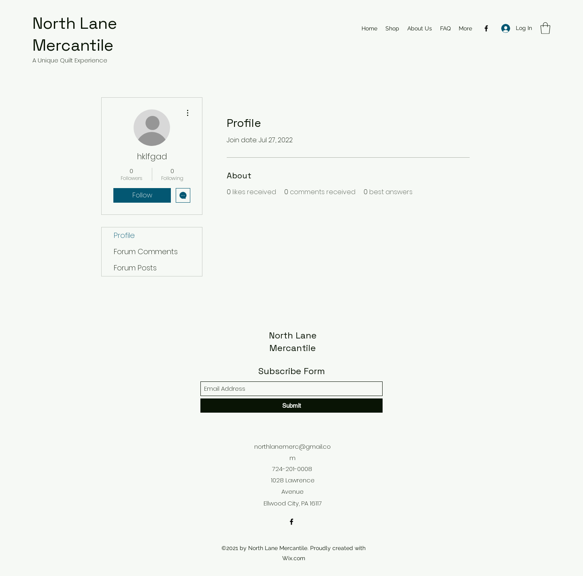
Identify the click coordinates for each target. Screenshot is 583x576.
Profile (124, 235)
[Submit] (291, 405)
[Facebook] (486, 28)
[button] (545, 28)
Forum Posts (135, 268)
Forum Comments (146, 251)
